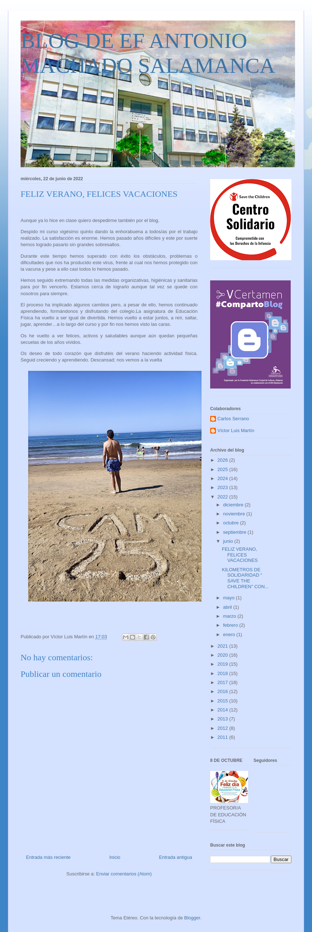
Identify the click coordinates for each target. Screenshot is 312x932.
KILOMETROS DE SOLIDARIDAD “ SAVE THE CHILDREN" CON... (245, 578)
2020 (223, 655)
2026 (223, 460)
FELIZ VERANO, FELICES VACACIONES (239, 554)
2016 (223, 691)
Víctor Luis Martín (235, 430)
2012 (223, 728)
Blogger (192, 917)
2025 (223, 469)
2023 (223, 487)
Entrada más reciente (48, 857)
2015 (223, 701)
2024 (223, 478)
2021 (223, 646)
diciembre (234, 504)
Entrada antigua (175, 857)
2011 (223, 737)
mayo (229, 597)
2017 (223, 682)
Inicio (114, 857)
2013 (223, 719)
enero (230, 634)
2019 (223, 664)
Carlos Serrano (233, 418)
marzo (230, 616)
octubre (231, 522)
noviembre (234, 513)
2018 (223, 673)
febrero (231, 625)
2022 (223, 497)
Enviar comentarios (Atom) (124, 873)
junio (228, 541)
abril (228, 607)
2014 (223, 710)
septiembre (235, 532)
